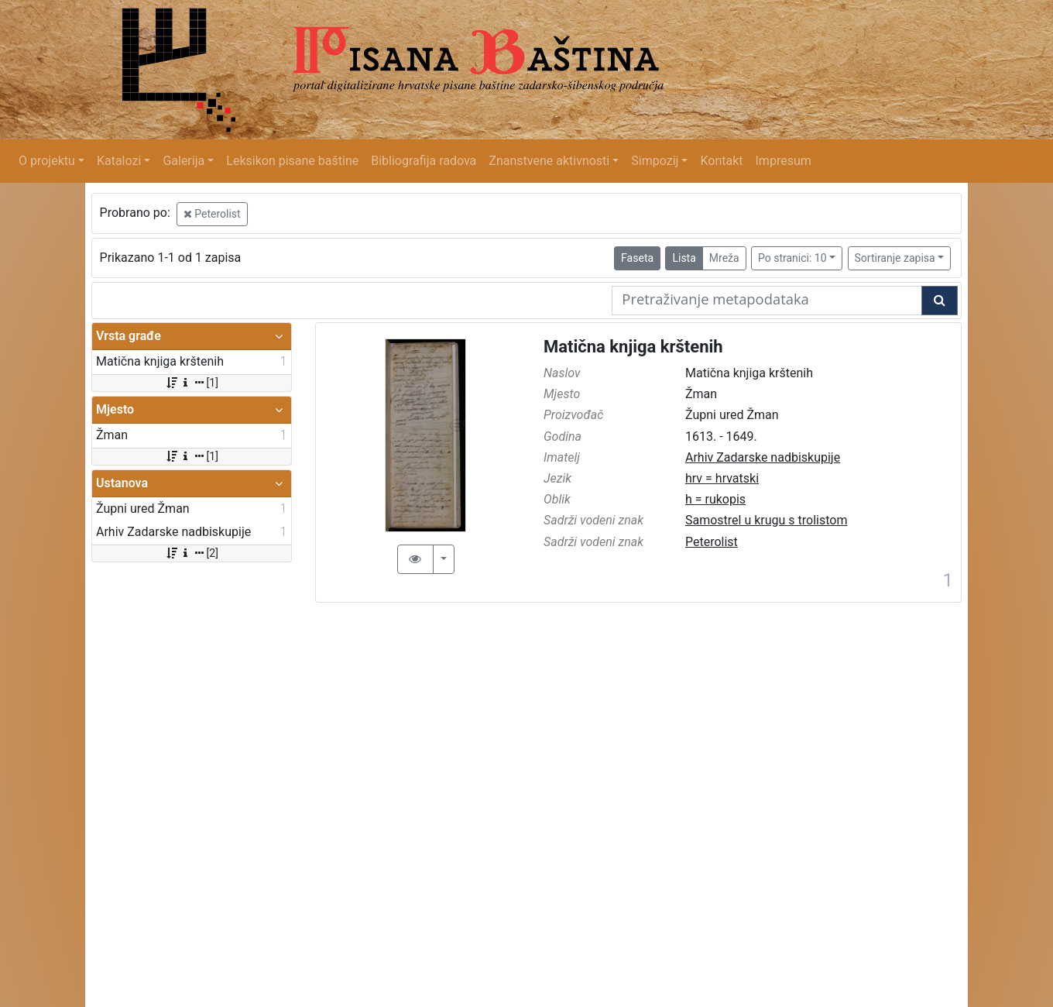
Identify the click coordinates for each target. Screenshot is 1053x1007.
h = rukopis (715, 499)
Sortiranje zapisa (895, 258)
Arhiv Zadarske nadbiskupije (762, 457)
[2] (191, 553)
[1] (191, 382)
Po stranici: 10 (792, 258)
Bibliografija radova (423, 160)
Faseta (637, 258)
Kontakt (721, 160)
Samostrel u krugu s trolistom (766, 520)
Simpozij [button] (654, 160)
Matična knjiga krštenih (633, 346)
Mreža (724, 258)
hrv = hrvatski (722, 478)
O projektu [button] (47, 160)
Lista (683, 258)
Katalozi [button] (119, 160)
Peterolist (212, 214)
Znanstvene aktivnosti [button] (549, 160)
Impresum (783, 160)
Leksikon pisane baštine (292, 160)
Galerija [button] (183, 160)
